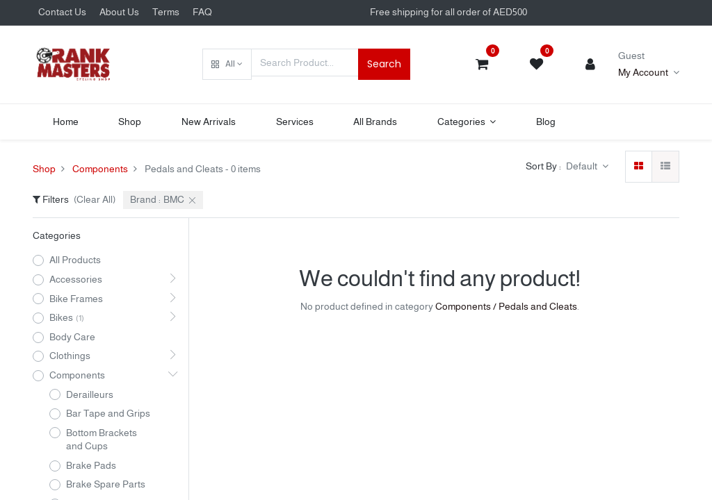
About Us (119, 11)
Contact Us (62, 11)
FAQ (202, 11)
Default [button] (582, 166)
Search (384, 64)
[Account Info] (648, 73)
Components (100, 168)
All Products (75, 259)
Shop (44, 168)
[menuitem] (66, 122)
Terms (165, 11)
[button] (227, 65)
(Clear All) (94, 199)
